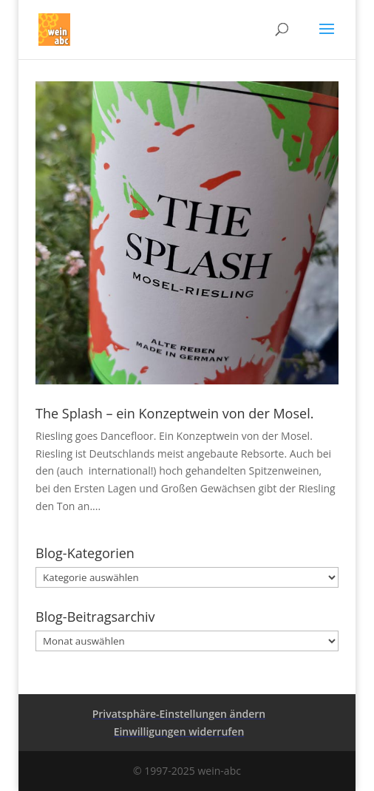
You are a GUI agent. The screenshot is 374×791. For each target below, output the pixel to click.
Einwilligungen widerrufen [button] (179, 731)
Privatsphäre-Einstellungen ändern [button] (179, 714)
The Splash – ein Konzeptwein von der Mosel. (174, 413)
